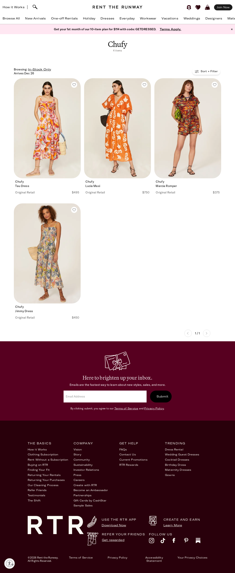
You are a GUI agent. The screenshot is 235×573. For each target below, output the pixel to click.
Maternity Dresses (178, 469)
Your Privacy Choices (192, 557)
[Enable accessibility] (9, 563)
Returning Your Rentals (44, 475)
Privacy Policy (154, 408)
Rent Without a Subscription (48, 459)
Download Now (114, 525)
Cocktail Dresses (177, 459)
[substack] (201, 541)
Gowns (170, 475)
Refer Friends (37, 490)
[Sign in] (189, 7)
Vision (78, 449)
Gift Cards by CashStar (90, 500)
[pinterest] (190, 541)
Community (82, 459)
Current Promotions (133, 459)
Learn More (172, 525)
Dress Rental (174, 449)
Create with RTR (85, 485)
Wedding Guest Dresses (182, 454)
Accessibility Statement (154, 559)
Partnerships (82, 495)
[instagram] (155, 541)
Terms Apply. (170, 29)
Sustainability (83, 464)
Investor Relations (86, 469)
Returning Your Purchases (46, 480)
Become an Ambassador (91, 490)
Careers (79, 480)
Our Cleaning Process (43, 485)
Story (78, 454)
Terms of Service (126, 408)
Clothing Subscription (43, 454)
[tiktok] (166, 541)
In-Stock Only (39, 69)
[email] (105, 396)
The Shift (34, 500)
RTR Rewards (128, 464)
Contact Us (127, 454)
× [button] (232, 29)
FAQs (123, 449)
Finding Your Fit (39, 469)
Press (78, 475)
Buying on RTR (38, 464)
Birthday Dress (175, 464)
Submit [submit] (163, 396)
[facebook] (178, 541)
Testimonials (36, 495)
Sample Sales (83, 505)
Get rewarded (113, 540)
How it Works (14, 7)
